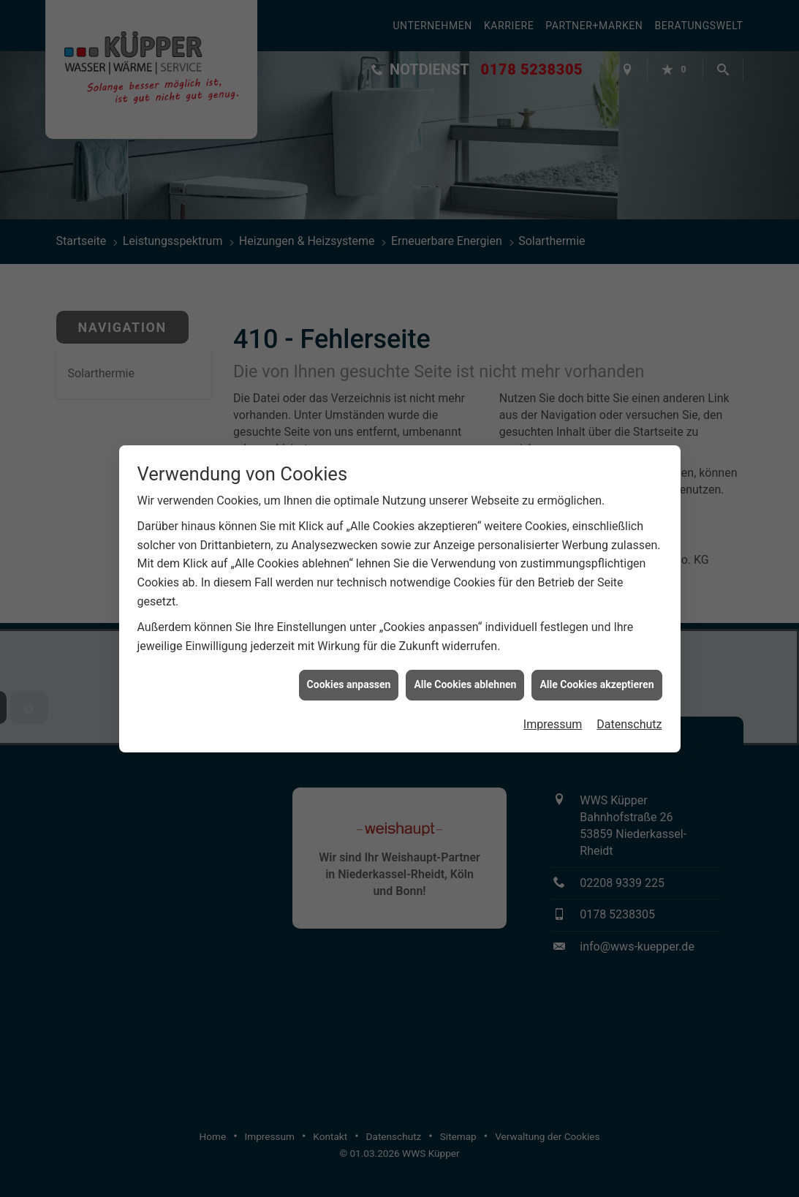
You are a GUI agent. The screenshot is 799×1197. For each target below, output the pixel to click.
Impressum (553, 711)
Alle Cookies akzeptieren (596, 672)
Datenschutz (629, 711)
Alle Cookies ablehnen (465, 672)
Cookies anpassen (349, 672)
